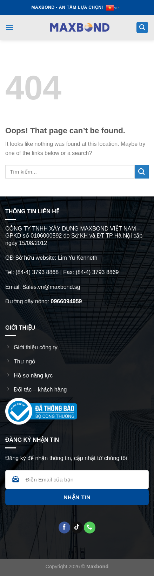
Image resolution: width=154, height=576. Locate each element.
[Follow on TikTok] (77, 527)
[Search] (142, 27)
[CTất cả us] (89, 527)
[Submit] (142, 172)
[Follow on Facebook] (64, 527)
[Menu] (9, 27)
